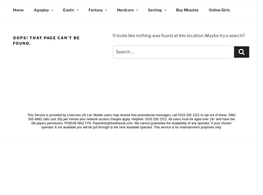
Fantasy (98, 10)
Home (18, 10)
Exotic (71, 10)
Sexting (157, 10)
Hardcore (128, 10)
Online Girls (219, 10)
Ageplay (44, 10)
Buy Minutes (187, 10)
